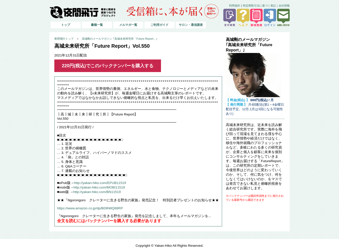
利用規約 (234, 5)
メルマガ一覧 (128, 25)
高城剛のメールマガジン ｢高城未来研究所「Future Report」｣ (119, 38)
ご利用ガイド (159, 25)
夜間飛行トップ (64, 38)
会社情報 (284, 5)
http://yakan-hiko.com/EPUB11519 (100, 183)
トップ (65, 25)
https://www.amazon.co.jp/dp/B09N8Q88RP (90, 208)
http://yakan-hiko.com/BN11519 (97, 192)
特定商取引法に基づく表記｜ (261, 5)
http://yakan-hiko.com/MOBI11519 (99, 187)
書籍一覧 (97, 25)
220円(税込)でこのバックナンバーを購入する (107, 65)
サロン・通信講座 (191, 25)
